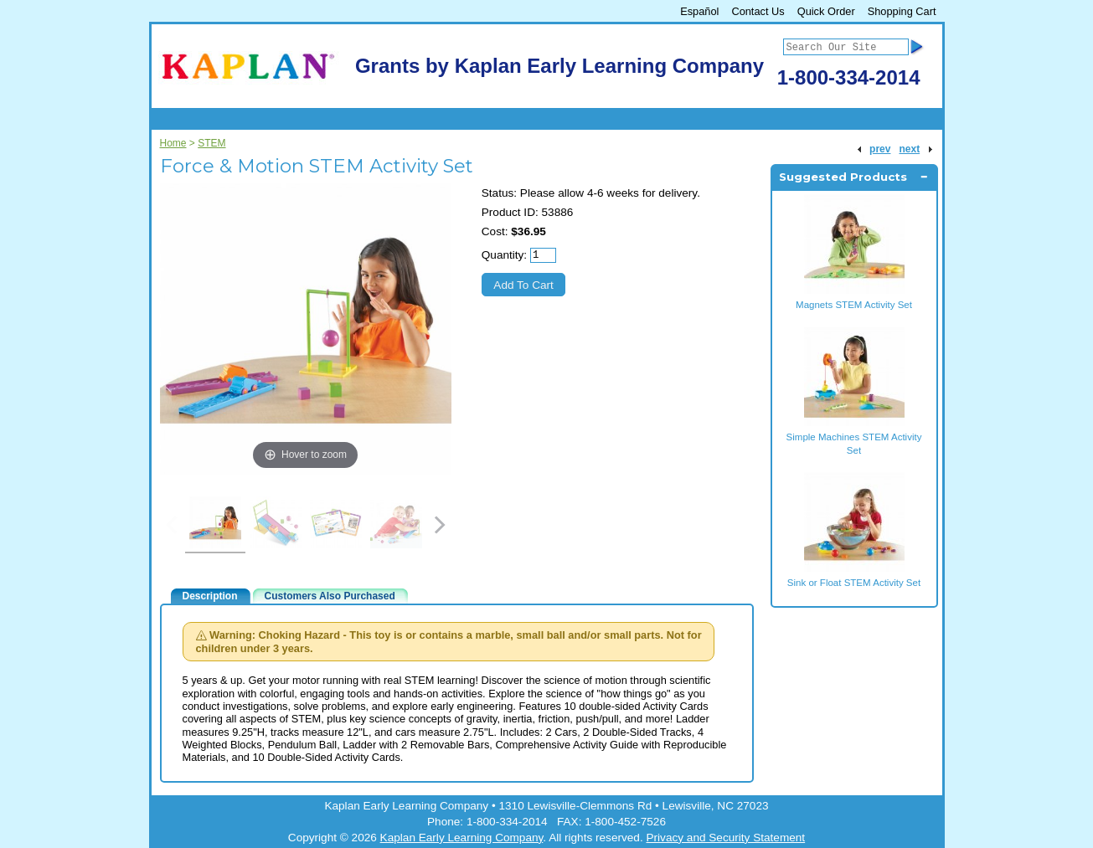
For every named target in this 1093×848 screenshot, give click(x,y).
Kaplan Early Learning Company (462, 837)
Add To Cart (523, 285)
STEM (211, 143)
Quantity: (504, 255)
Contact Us (757, 11)
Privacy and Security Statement (725, 837)
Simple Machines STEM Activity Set (854, 436)
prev (879, 149)
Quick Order (826, 11)
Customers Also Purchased (330, 596)
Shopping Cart (902, 11)
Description (210, 596)
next (909, 149)
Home (173, 143)
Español (699, 11)
